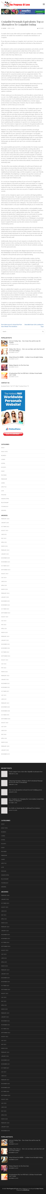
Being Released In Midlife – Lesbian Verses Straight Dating (26, 357)
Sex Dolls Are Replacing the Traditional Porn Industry (24, 808)
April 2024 (4, 585)
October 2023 (5, 609)
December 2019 (5, 754)
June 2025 (4, 534)
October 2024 (5, 565)
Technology (4, 506)
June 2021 (4, 699)
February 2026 (5, 518)
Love (2, 490)
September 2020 (5, 718)
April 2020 (4, 738)
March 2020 (4, 742)
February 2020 (5, 746)
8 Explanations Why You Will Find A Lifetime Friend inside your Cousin (25, 374)
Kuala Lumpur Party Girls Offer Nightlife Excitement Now (25, 771)
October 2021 (5, 691)
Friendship (4, 479)
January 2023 (5, 640)
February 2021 (5, 703)
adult (3, 447)
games (3, 483)
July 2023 (3, 620)
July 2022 (3, 663)
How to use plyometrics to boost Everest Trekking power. (25, 790)
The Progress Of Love (12, 1188)
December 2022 (5, 644)
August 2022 (4, 660)
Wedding (3, 510)
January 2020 (5, 750)
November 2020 (5, 711)
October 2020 (5, 714)
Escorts (3, 467)
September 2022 (5, 656)
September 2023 (5, 612)
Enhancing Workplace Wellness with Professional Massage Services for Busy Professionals (26, 781)
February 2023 (5, 636)
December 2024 (5, 558)
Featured (41, 28)
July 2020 (3, 726)
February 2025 (5, 550)
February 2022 (5, 675)
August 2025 (4, 530)
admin (4, 28)
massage (3, 494)
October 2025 (5, 526)
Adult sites (4, 451)
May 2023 (3, 624)
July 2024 (3, 577)
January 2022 (5, 679)
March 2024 (4, 589)
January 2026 (5, 522)
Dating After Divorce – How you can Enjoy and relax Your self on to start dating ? (26, 349)
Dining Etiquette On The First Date (19, 365)
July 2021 (3, 695)
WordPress (26, 1190)
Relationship (4, 502)
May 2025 (3, 538)
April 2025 (4, 542)
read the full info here (22, 137)
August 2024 (4, 573)
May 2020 (3, 734)
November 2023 (5, 605)
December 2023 (5, 601)
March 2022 (4, 671)
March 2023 (4, 632)
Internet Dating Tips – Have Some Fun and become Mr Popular (25, 341)
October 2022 (5, 652)
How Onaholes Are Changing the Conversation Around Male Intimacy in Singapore (26, 799)
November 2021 (5, 687)
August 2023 (4, 616)
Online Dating (5, 498)
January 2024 (5, 597)
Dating (3, 463)
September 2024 (5, 569)
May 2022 (3, 667)
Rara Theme (39, 1188)
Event (3, 471)
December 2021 (5, 683)
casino (3, 459)
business (3, 455)
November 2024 (5, 562)
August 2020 (4, 722)
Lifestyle (3, 487)
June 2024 (4, 581)
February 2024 (5, 593)
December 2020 (5, 707)
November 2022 (5, 648)
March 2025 (4, 546)
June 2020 (4, 730)
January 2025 (5, 554)
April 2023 (4, 628)
